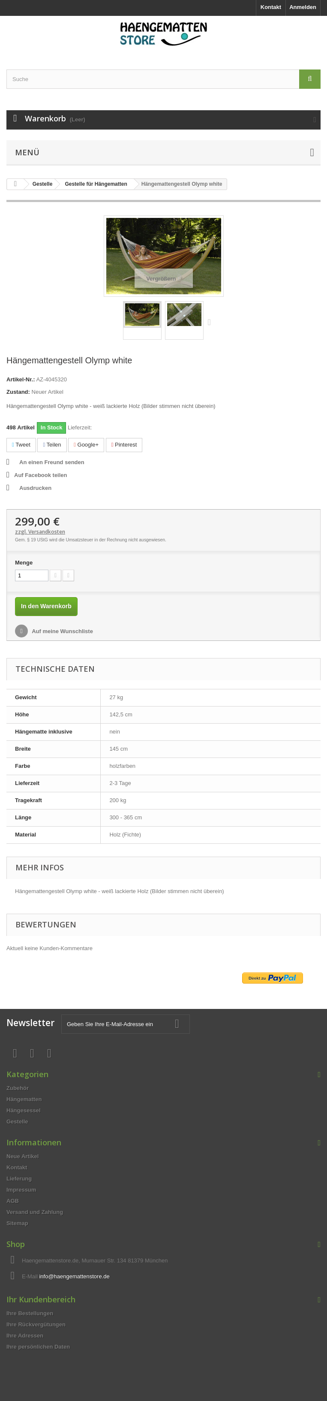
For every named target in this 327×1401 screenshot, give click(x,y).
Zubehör (17, 1088)
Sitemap (17, 1223)
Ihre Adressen (24, 1335)
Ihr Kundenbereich (40, 1299)
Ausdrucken (35, 488)
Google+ (86, 444)
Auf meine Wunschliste (61, 631)
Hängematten (24, 1099)
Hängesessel (23, 1110)
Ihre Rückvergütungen (36, 1324)
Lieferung (19, 1178)
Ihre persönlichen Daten (38, 1347)
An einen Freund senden (51, 462)
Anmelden (302, 7)
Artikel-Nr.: (20, 379)
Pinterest (124, 444)
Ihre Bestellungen (29, 1313)
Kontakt (271, 7)
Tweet (21, 444)
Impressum (21, 1190)
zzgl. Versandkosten (40, 531)
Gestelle (17, 1121)
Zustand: (18, 392)
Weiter (211, 321)
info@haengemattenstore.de (74, 1276)
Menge (24, 562)
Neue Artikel (22, 1156)
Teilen (52, 444)
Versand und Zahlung (34, 1212)
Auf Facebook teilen (40, 475)
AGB (12, 1201)
